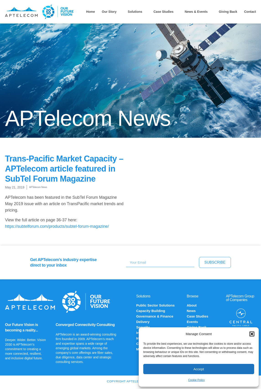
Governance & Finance (154, 316)
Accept (198, 369)
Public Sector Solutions (155, 305)
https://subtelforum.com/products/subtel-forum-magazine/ (57, 226)
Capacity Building (150, 311)
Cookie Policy (196, 380)
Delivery (142, 322)
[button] (252, 334)
